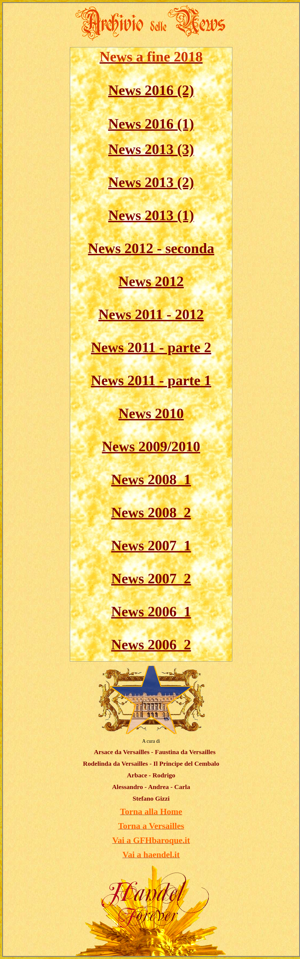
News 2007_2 (151, 578)
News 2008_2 (151, 512)
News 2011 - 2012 (151, 314)
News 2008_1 (151, 479)
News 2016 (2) (151, 90)
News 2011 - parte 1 (151, 380)
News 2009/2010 (151, 446)
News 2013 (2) (151, 182)
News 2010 (151, 413)
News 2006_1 (151, 611)
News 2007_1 (151, 545)
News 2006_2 (151, 644)
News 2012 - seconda (151, 248)
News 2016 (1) (151, 124)
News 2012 (151, 281)
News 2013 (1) (151, 215)
